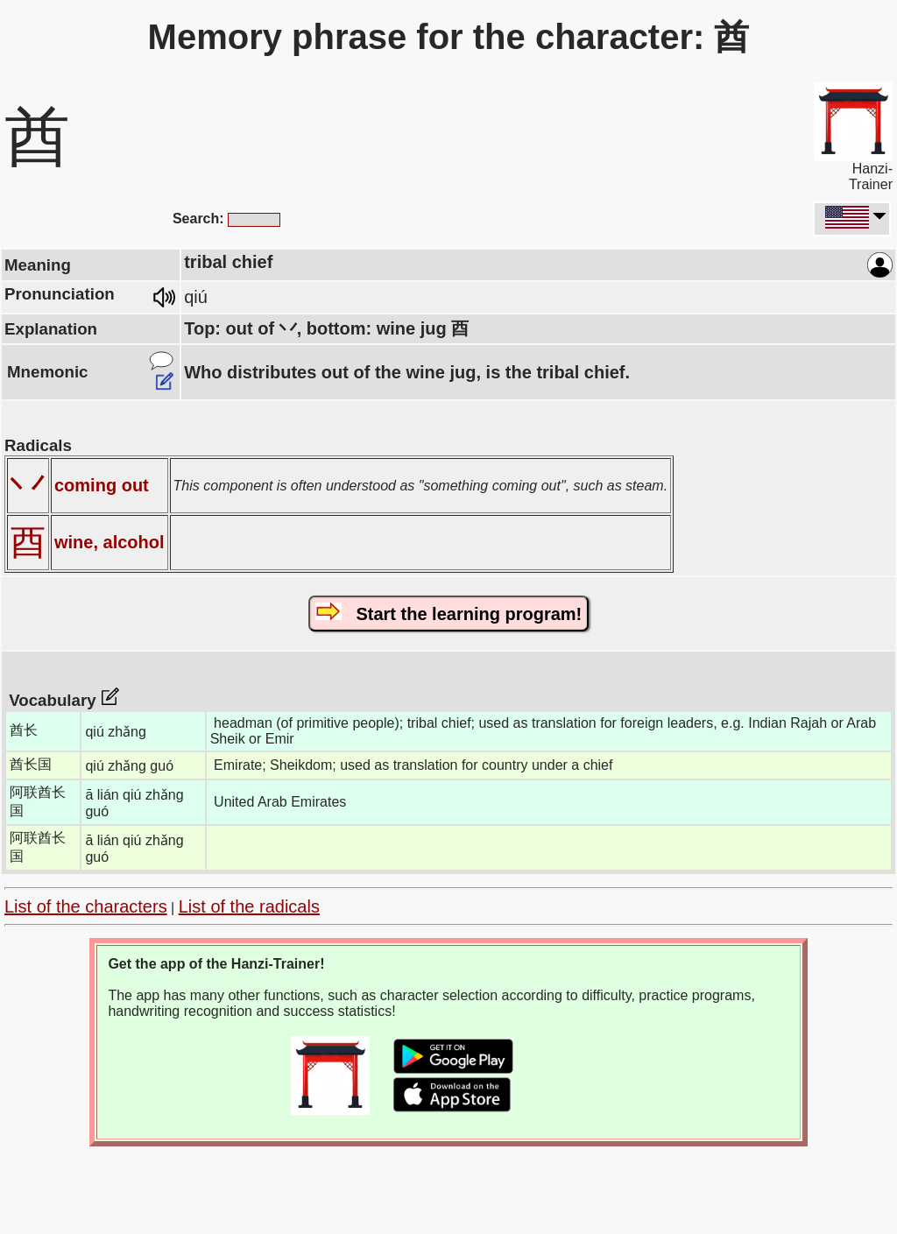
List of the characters (85, 906)
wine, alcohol (109, 542)
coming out (101, 485)
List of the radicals (249, 906)
